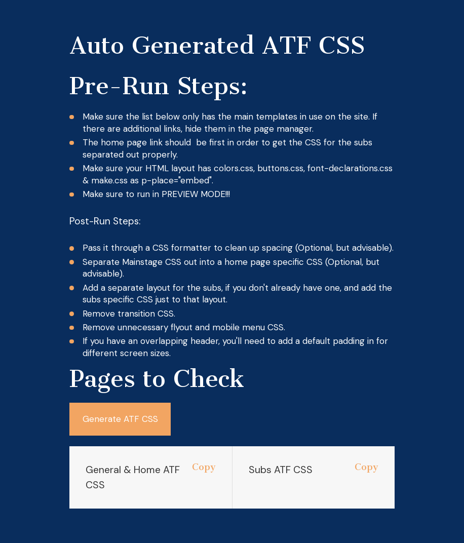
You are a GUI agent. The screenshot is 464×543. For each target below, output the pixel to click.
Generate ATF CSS (120, 418)
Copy (204, 467)
